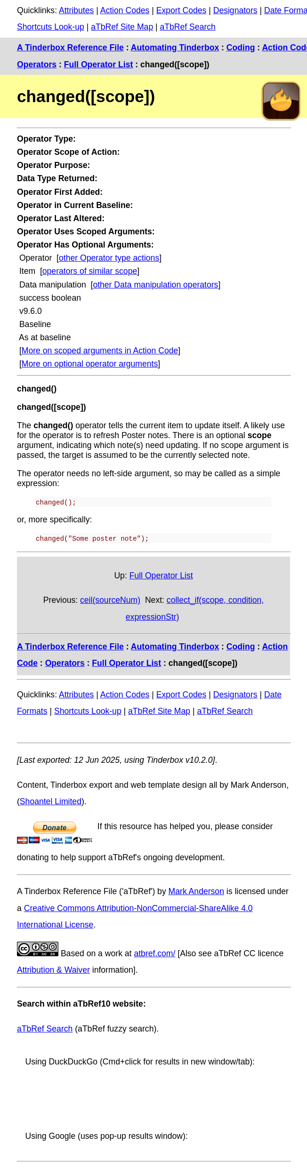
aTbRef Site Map (122, 27)
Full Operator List (98, 64)
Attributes (76, 10)
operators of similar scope (89, 271)
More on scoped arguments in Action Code (100, 350)
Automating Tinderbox (175, 47)
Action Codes (125, 10)
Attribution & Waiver (53, 970)
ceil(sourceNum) (110, 600)
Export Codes (181, 10)
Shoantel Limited (50, 801)
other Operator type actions (109, 258)
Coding (240, 47)
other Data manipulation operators (155, 284)
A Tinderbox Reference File (70, 47)
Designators (235, 10)
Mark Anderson (196, 891)
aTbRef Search (188, 27)
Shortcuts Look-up (50, 27)
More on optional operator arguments (90, 363)
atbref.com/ (154, 953)
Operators (37, 64)
